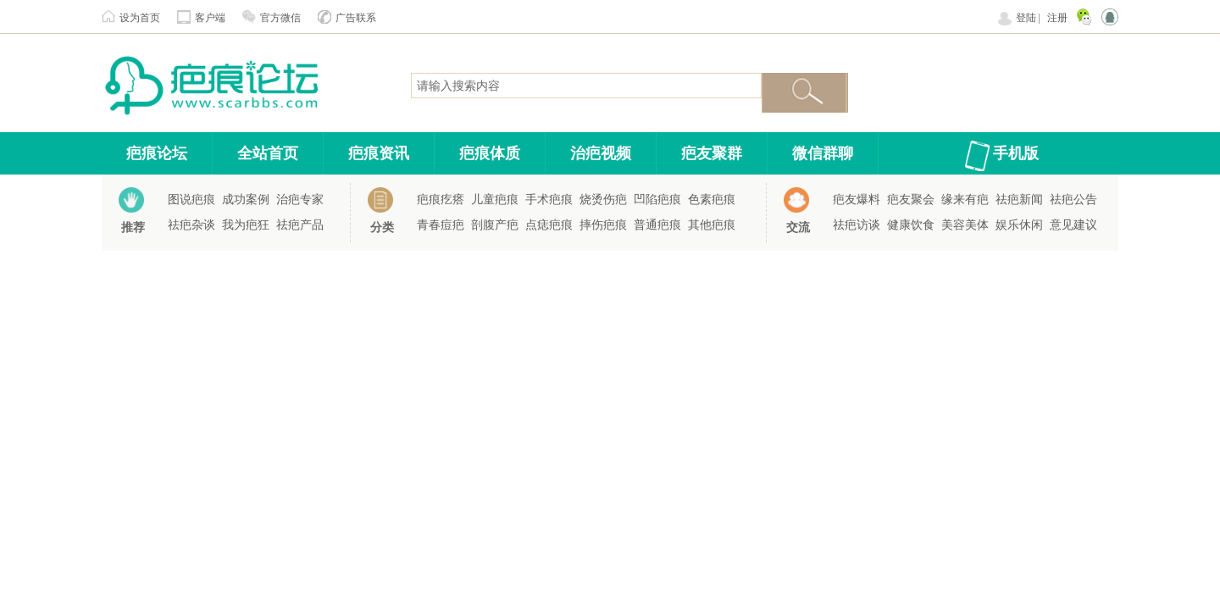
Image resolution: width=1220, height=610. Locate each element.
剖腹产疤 (494, 225)
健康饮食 (910, 225)
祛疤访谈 (856, 225)
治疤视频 (600, 153)
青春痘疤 (440, 225)
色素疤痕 (711, 199)
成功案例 (245, 199)
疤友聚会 (910, 199)
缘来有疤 (965, 199)
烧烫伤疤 (603, 199)
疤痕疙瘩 (440, 199)
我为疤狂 (245, 225)
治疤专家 (300, 199)
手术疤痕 (549, 199)
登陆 (1026, 18)
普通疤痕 (657, 225)
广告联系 (356, 18)
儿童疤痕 (494, 199)
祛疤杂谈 (191, 225)
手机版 (1016, 153)
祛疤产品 (300, 225)
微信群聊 (822, 153)
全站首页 (267, 153)
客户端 (210, 18)
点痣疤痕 (549, 225)
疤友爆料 (856, 199)
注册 (1057, 18)
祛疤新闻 (1019, 199)
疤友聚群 (711, 153)
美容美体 (965, 225)
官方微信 (280, 18)
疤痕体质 (489, 153)
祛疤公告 (1073, 199)
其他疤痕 (711, 225)
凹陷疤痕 (657, 199)
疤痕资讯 (378, 153)
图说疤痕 (191, 199)
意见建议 (1073, 225)
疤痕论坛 (156, 153)
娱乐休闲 (1019, 225)
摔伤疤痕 (603, 225)
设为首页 (139, 18)
